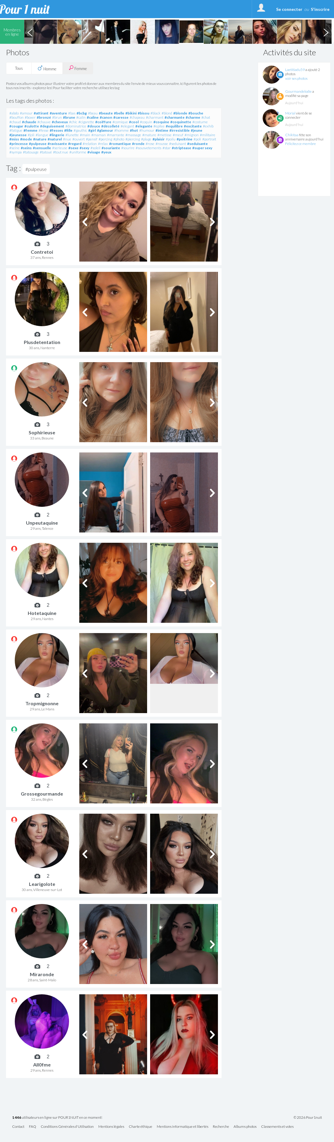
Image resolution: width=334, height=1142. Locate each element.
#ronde (138, 143)
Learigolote (42, 884)
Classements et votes (277, 1127)
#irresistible (179, 130)
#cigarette (86, 122)
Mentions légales (111, 1127)
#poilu (170, 139)
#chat (205, 117)
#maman (98, 135)
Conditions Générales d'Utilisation (67, 1127)
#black (155, 113)
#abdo (14, 113)
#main (85, 135)
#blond (167, 113)
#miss (14, 139)
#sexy (84, 148)
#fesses (56, 130)
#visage (93, 152)
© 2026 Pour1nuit (308, 1117)
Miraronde (42, 974)
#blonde (180, 113)
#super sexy (202, 148)
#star (166, 148)
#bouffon (16, 117)
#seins (26, 148)
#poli (197, 139)
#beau (93, 113)
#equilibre (174, 126)
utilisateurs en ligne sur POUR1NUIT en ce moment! (57, 1118)
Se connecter (289, 9)
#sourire (127, 148)
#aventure (58, 113)
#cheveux (60, 122)
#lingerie (56, 135)
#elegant (127, 126)
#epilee (159, 126)
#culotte (31, 126)
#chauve (44, 122)
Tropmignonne (41, 703)
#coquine (161, 122)
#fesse (44, 130)
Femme (78, 68)
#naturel (55, 139)
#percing (105, 139)
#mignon (191, 135)
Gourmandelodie (298, 91)
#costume (200, 122)
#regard (74, 143)
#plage (146, 139)
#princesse (18, 143)
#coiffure (103, 122)
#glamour (105, 130)
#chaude (29, 122)
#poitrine (184, 139)
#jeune (196, 130)
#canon (106, 117)
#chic (73, 122)
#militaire (207, 135)
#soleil (95, 148)
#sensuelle (42, 148)
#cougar (16, 126)
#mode (26, 139)
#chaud (15, 122)
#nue (67, 139)
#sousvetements (148, 148)
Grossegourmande (42, 793)
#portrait (209, 139)
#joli (31, 135)
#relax (103, 143)
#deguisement (52, 126)
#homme (121, 130)
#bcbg (82, 113)
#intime (162, 130)
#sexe (73, 148)
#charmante (174, 117)
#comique (120, 122)
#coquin (146, 122)
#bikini (131, 113)
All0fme (42, 1064)
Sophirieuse (42, 432)
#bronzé (44, 117)
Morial (290, 113)
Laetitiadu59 (295, 69)
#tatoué (46, 152)
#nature (39, 139)
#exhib (208, 126)
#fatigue (15, 130)
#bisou (143, 113)
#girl (92, 130)
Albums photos (245, 1127)
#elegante (143, 126)
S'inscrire (320, 9)
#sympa (15, 152)
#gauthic (80, 130)
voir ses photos (296, 78)
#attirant (41, 113)
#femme (30, 130)
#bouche (195, 113)
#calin (81, 117)
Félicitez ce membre (300, 143)
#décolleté (110, 126)
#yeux (106, 152)
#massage (133, 135)
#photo (118, 139)
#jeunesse (18, 135)
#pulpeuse (37, 143)
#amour (26, 113)
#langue (42, 135)
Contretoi (42, 252)
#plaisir (159, 139)
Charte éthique (140, 1127)
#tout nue (60, 152)
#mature (149, 135)
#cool (134, 122)
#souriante (111, 148)
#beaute (106, 113)
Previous (30, 32)
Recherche (221, 1127)
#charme (193, 117)
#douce (93, 126)
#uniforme (77, 152)
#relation (90, 143)
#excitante (193, 126)
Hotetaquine (42, 613)
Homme (47, 68)
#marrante (115, 135)
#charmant (154, 117)
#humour (146, 130)
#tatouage (31, 152)
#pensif (91, 139)
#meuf (178, 135)
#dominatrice (75, 126)
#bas (71, 113)
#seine (14, 148)
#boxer (30, 117)
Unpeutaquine (42, 523)
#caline (93, 117)
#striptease (181, 148)
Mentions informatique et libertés (182, 1127)
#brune (69, 117)
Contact (18, 1127)
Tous (19, 68)
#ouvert (78, 139)
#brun (57, 117)
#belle (119, 113)
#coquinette (180, 122)
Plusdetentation (42, 342)
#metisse (164, 135)
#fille (68, 130)
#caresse (120, 117)
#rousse (162, 143)
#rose (150, 143)
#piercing (132, 139)
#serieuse (59, 148)
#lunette (72, 135)
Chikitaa (291, 135)
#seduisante (197, 143)
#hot (134, 130)
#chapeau (137, 117)
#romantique (120, 143)
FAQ (32, 1127)
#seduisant (177, 143)
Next (326, 32)
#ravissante (57, 143)
